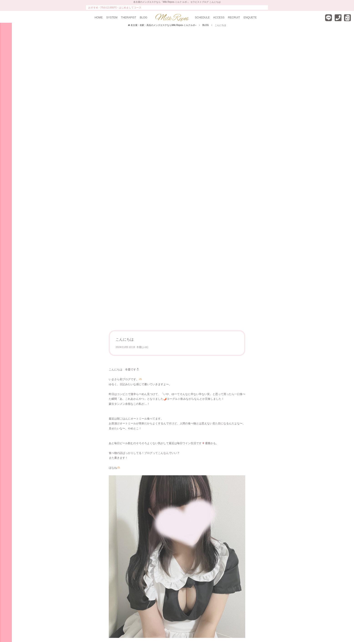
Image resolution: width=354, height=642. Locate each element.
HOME (99, 17)
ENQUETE (250, 17)
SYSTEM (111, 17)
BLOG (143, 17)
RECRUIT (234, 17)
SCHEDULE (202, 17)
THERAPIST (128, 17)
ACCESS (218, 17)
